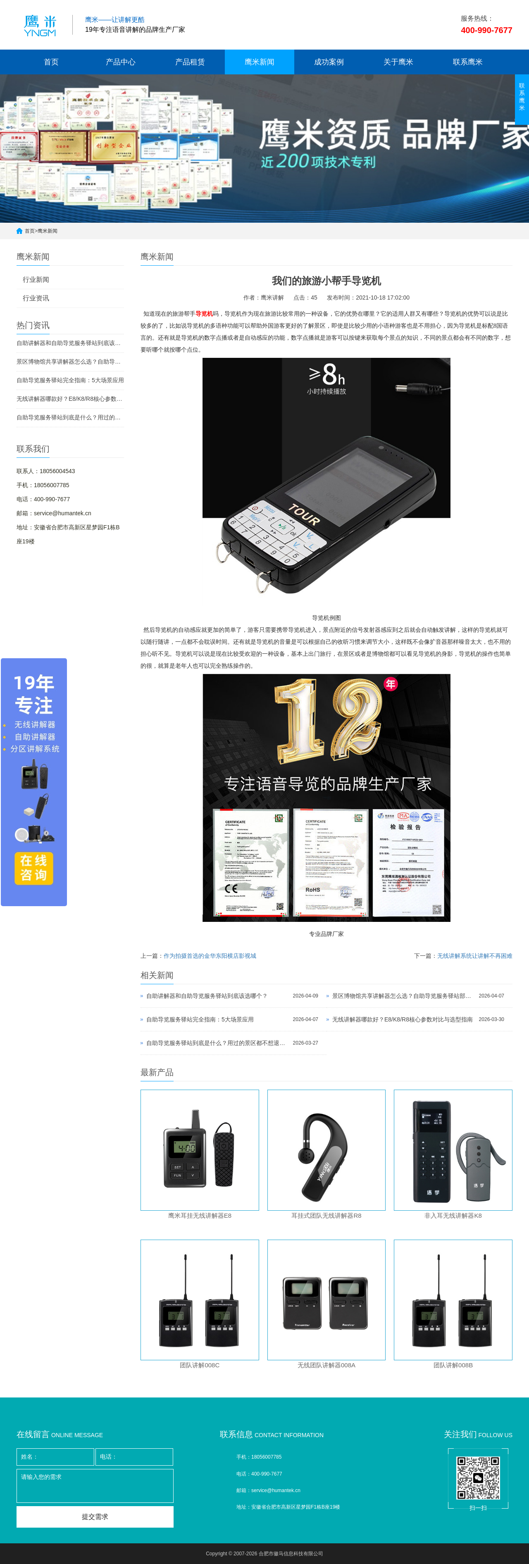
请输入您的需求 (95, 1486)
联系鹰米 (468, 62)
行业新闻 (36, 279)
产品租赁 (190, 62)
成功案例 (329, 62)
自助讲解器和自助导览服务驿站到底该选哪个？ (70, 343)
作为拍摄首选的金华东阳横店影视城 (210, 955)
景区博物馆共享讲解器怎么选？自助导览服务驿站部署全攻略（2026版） (70, 361)
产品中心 (121, 62)
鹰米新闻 (259, 62)
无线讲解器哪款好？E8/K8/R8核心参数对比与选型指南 (70, 398)
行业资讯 (36, 298)
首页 (51, 62)
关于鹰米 (398, 62)
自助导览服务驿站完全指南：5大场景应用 (70, 380)
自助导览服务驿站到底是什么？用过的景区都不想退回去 (70, 417)
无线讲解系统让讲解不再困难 (474, 955)
